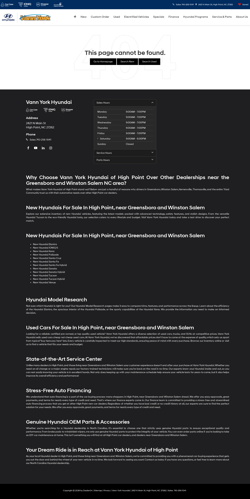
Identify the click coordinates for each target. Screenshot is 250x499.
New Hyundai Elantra (45, 244)
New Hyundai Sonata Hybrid (49, 272)
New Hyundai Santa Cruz (47, 258)
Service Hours (125, 152)
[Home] (75, 17)
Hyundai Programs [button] (195, 17)
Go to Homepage (103, 61)
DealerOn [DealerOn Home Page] (87, 490)
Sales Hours (125, 102)
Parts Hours (125, 160)
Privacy (106, 490)
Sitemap (98, 490)
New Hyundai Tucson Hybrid (49, 279)
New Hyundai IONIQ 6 (45, 247)
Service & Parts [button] (222, 17)
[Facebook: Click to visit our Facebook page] (28, 148)
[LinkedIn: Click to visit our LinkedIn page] (43, 148)
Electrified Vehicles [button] (136, 17)
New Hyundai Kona (44, 251)
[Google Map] (192, 131)
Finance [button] (173, 17)
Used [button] (116, 17)
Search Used (149, 61)
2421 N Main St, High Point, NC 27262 (214, 4)
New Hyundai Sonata (45, 268)
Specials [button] (158, 17)
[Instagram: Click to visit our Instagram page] (51, 148)
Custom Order (100, 17)
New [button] (84, 17)
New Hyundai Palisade (46, 254)
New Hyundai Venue (44, 282)
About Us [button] (242, 17)
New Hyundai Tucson (45, 275)
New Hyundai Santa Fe (46, 261)
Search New (127, 61)
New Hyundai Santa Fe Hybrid (50, 265)
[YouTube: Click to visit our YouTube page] (36, 148)
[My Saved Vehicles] (242, 4)
